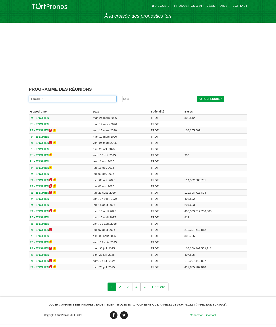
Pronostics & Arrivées (194, 7)
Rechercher (211, 102)
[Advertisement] (138, 59)
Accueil (160, 7)
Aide (224, 7)
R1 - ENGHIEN (39, 133)
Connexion (197, 318)
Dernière (158, 290)
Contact (240, 7)
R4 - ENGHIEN (39, 121)
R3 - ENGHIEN (39, 220)
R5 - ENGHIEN (39, 152)
